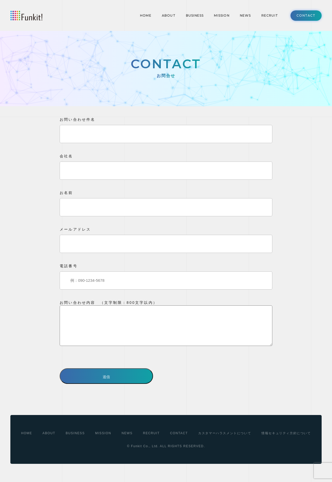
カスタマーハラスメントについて (224, 441)
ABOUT (169, 15)
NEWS (245, 15)
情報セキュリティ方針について (286, 441)
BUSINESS (195, 15)
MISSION (221, 15)
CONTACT (305, 15)
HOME (145, 15)
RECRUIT (269, 15)
